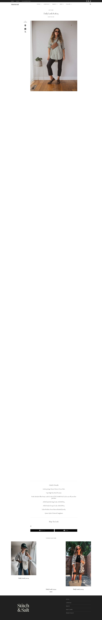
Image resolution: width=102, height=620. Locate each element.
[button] (50, 591)
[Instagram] (86, 1)
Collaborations (26, 1)
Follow (68, 4)
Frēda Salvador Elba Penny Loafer (40, 496)
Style (38, 4)
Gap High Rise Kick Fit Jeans (53, 493)
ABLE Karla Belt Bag (48, 502)
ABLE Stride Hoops (48, 506)
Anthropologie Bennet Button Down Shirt (54, 489)
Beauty (54, 4)
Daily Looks (69, 609)
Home (12, 1)
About (17, 1)
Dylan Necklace (46, 509)
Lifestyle (46, 4)
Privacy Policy (70, 613)
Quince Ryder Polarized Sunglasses (54, 513)
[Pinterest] (88, 1)
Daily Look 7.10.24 (78, 589)
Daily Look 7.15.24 (51, 589)
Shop (61, 4)
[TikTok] (90, 1)
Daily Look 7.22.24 (23, 578)
